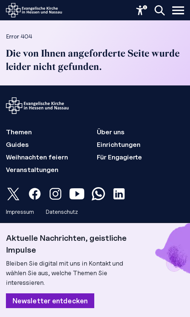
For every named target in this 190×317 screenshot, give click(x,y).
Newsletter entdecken (50, 301)
